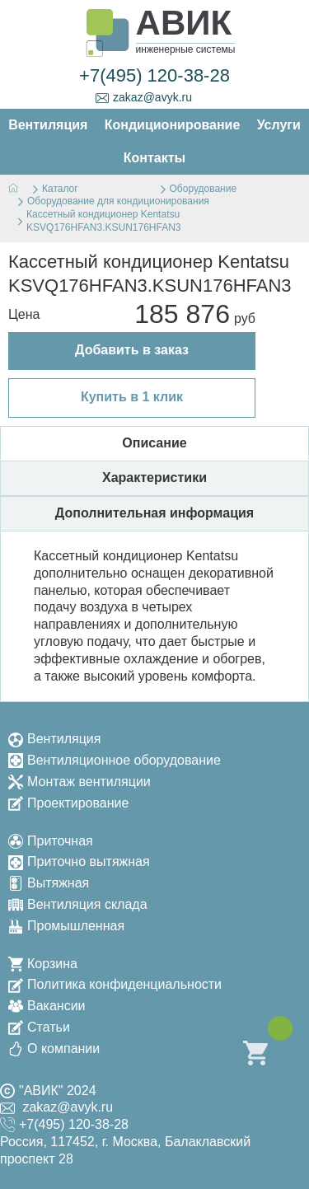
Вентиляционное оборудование (114, 760)
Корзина (42, 964)
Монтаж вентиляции (79, 782)
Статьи (39, 1027)
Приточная (50, 841)
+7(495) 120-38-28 (154, 75)
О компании (54, 1049)
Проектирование (68, 803)
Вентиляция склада (77, 904)
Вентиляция (54, 739)
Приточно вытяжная (79, 861)
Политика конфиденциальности (115, 984)
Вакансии (47, 1006)
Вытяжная (48, 883)
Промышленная (66, 926)
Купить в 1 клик (132, 397)
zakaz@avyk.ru (144, 98)
